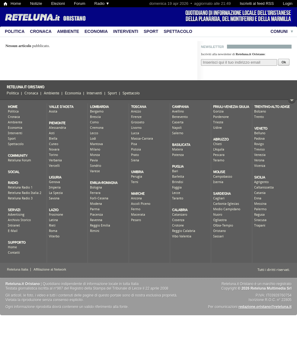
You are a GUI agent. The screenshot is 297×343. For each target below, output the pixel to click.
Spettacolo (178, 31)
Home (16, 3)
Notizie (36, 3)
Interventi (125, 31)
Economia (96, 31)
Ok (284, 62)
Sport (151, 31)
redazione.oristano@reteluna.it (265, 307)
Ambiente (68, 31)
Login (287, 3)
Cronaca (41, 31)
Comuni (279, 31)
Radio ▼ (102, 3)
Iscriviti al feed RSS (257, 3)
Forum (79, 3)
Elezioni (58, 3)
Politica (14, 31)
